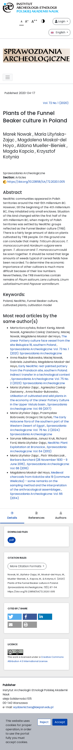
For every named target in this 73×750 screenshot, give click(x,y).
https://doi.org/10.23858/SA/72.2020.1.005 (34, 182)
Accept (60, 722)
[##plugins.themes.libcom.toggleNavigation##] (8, 77)
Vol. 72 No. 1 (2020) (56, 103)
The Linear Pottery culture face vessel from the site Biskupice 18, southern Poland (40, 340)
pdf (11, 540)
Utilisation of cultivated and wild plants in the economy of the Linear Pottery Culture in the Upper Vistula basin (39, 400)
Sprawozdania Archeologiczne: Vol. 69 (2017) (38, 406)
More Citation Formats (26, 566)
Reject (44, 722)
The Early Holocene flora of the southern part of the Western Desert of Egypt (39, 421)
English (58, 32)
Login (60, 21)
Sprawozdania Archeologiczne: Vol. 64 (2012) (38, 449)
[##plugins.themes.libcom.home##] (36, 55)
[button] (15, 617)
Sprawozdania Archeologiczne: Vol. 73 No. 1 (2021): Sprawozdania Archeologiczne (39, 351)
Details (12, 516)
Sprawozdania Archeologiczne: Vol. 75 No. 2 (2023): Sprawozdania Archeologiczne (39, 381)
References (36, 516)
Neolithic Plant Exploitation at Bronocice (39, 445)
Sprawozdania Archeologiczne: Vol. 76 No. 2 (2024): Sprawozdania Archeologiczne (38, 430)
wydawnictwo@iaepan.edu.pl (33, 707)
